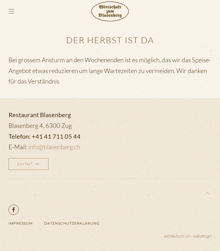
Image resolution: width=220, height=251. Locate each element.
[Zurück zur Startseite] (110, 11)
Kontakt (28, 164)
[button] (11, 11)
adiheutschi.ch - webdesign (187, 236)
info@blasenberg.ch (54, 147)
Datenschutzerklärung (72, 223)
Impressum (21, 223)
